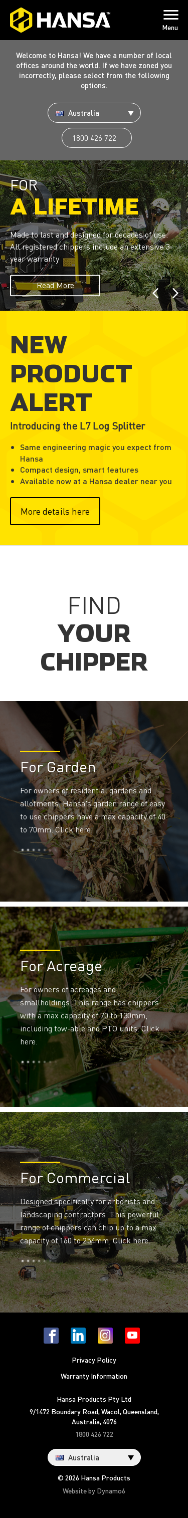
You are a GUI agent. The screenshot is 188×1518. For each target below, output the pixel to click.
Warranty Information (94, 1375)
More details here (55, 511)
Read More (55, 285)
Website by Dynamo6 (94, 1490)
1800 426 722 (94, 138)
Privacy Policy (94, 1359)
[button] (158, 235)
